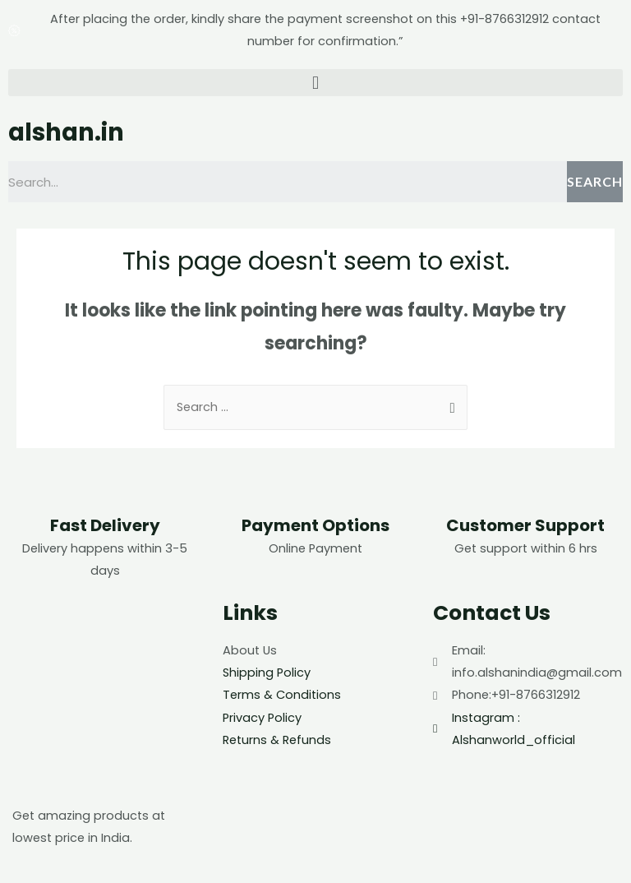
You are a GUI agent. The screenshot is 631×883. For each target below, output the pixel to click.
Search (595, 181)
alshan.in (66, 132)
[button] (315, 82)
